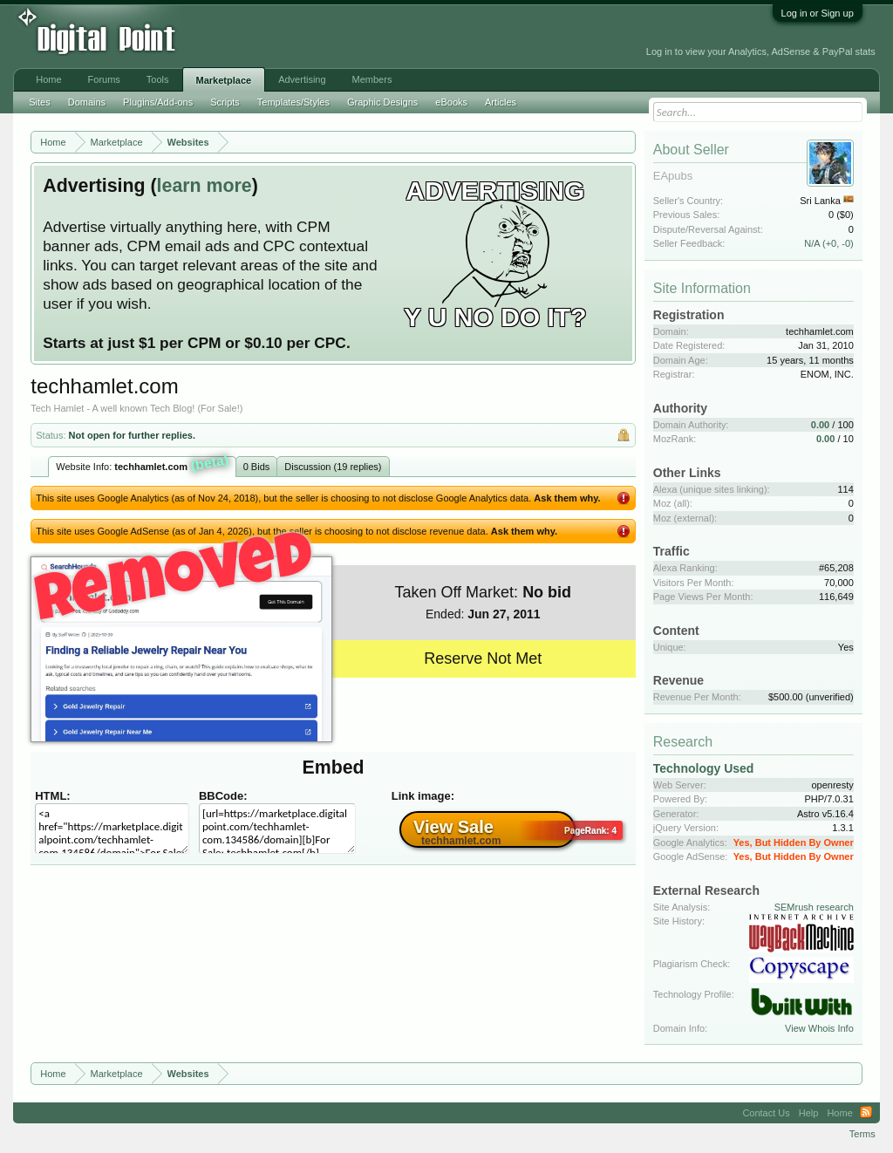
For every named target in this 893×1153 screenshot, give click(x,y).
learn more (204, 185)
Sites (39, 102)
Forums (104, 79)
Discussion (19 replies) (332, 466)
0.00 (820, 425)
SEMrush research (814, 907)
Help (809, 1113)
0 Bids (256, 466)
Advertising (301, 79)
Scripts (225, 102)
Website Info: (142, 465)
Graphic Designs (382, 102)
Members (372, 79)
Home (48, 79)
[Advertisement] (391, 36)
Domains (87, 102)
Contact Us (765, 1113)
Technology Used (703, 768)
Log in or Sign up (817, 13)
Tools (158, 79)
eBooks (451, 102)
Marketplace (224, 80)
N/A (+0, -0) (829, 243)
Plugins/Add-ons (158, 102)
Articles (500, 102)
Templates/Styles (293, 102)
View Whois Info (819, 1028)
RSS (866, 1113)
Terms (862, 1134)
